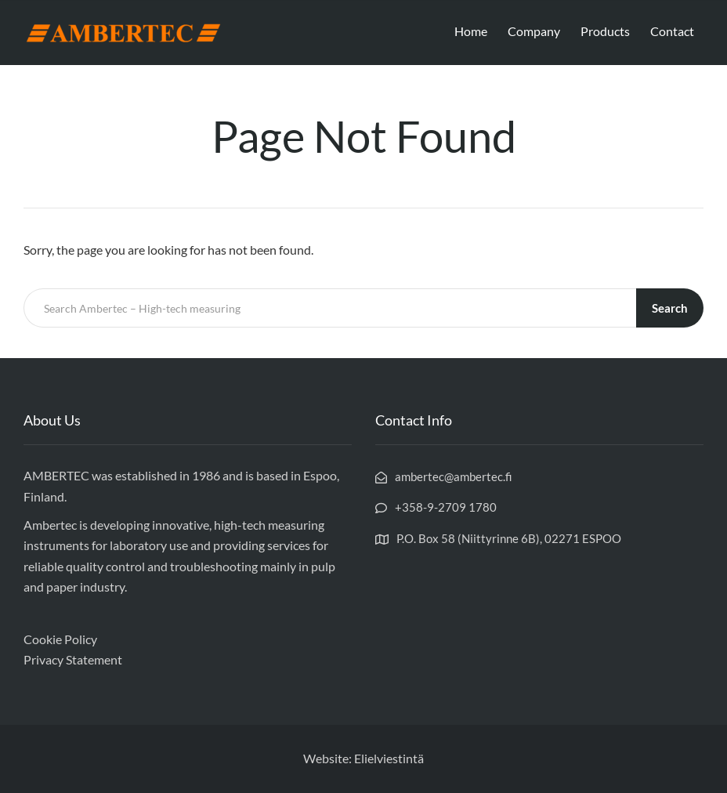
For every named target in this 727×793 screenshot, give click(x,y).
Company (534, 31)
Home (470, 31)
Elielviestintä (389, 758)
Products (605, 31)
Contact (672, 31)
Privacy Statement (73, 659)
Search (670, 308)
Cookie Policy (60, 639)
